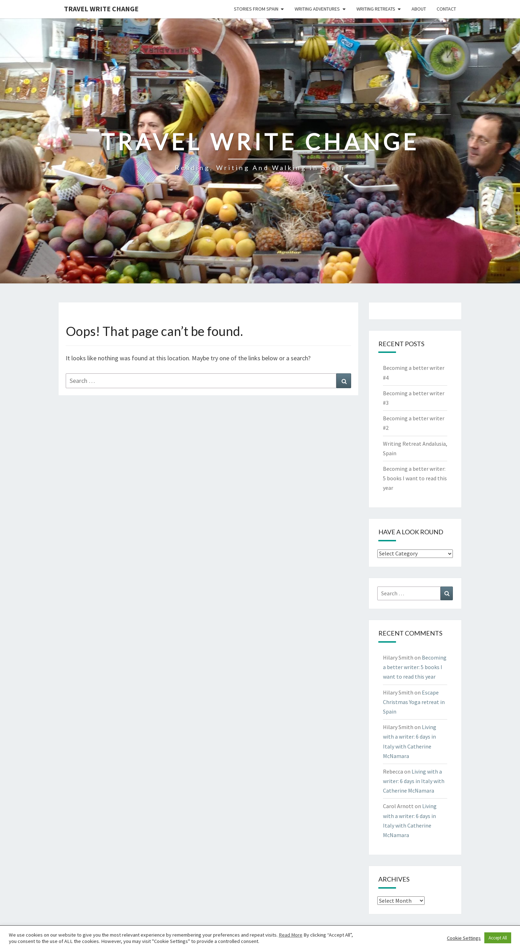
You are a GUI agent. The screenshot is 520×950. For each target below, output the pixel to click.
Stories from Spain (256, 9)
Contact (446, 9)
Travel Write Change (101, 8)
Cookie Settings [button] (464, 938)
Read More (290, 935)
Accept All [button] (498, 938)
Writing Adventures (317, 9)
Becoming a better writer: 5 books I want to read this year (415, 478)
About (419, 9)
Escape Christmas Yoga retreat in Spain (414, 702)
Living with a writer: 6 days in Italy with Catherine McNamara (413, 781)
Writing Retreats (375, 9)
